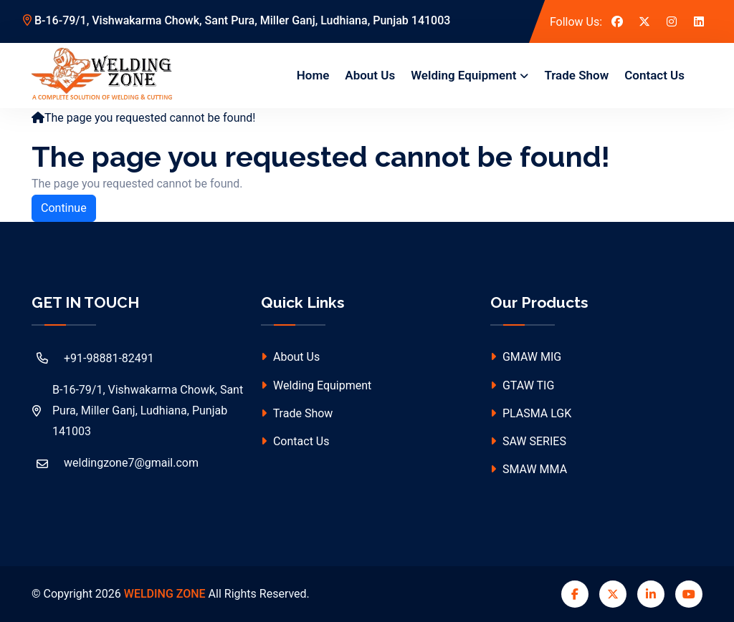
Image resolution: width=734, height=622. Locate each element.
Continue (64, 208)
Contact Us (654, 75)
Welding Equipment (463, 75)
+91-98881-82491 (93, 358)
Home (313, 75)
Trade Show (576, 75)
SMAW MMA (528, 469)
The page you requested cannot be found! (149, 118)
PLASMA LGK (530, 413)
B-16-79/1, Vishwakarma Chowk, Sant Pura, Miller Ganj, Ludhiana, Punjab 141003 (236, 20)
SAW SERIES (528, 441)
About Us (370, 75)
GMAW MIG (525, 357)
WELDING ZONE (165, 594)
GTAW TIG (522, 385)
